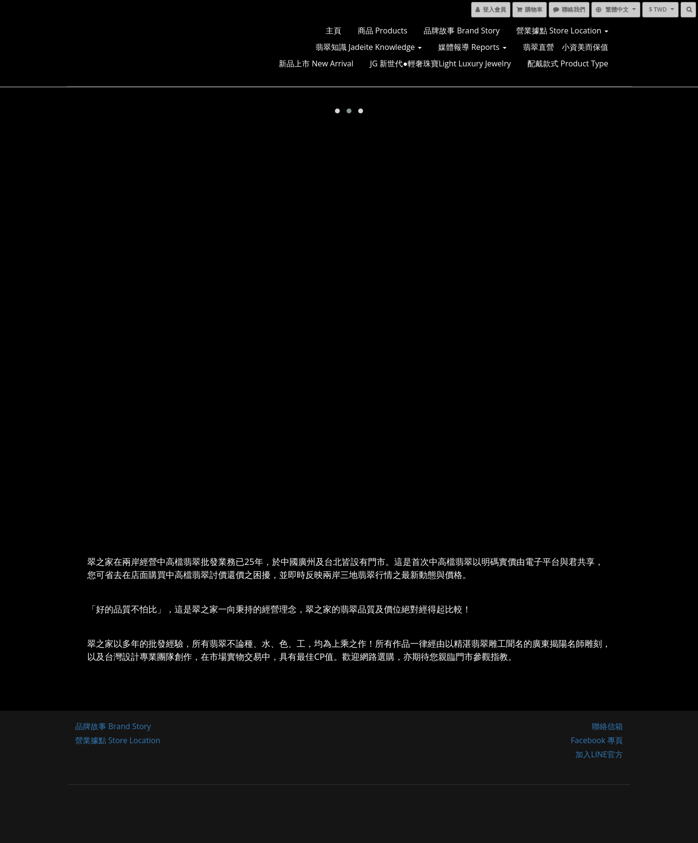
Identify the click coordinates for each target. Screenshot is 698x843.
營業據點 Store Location (562, 30)
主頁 (333, 30)
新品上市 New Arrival (316, 63)
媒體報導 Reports (472, 47)
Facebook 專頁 (597, 740)
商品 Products (383, 30)
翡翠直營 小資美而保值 (565, 47)
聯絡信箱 (607, 726)
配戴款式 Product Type (567, 63)
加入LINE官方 (599, 754)
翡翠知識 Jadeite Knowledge (369, 47)
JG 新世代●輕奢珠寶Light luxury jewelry (440, 63)
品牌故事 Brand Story (461, 30)
